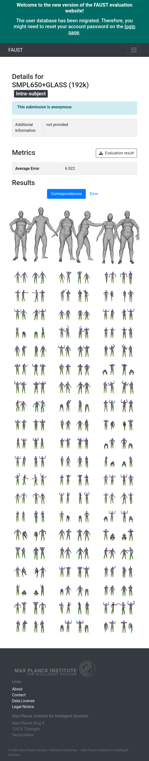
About (17, 689)
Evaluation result (116, 153)
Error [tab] (94, 193)
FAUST (15, 50)
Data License (23, 701)
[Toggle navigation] (134, 50)
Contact (19, 695)
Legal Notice (23, 706)
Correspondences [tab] (66, 193)
